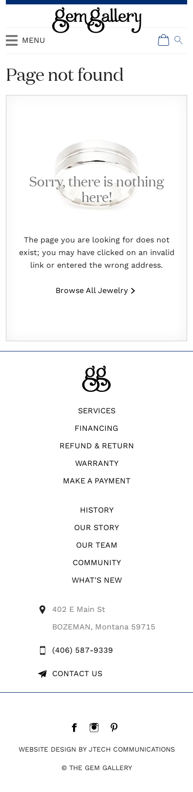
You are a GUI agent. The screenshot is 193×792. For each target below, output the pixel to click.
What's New (97, 580)
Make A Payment (97, 480)
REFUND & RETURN (96, 445)
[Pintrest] (117, 727)
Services (97, 410)
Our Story (96, 527)
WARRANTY (96, 463)
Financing (96, 428)
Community (97, 562)
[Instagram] (97, 727)
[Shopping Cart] (164, 40)
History (97, 510)
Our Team (96, 545)
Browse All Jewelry (92, 290)
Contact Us (77, 673)
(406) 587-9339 (82, 650)
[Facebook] (77, 727)
